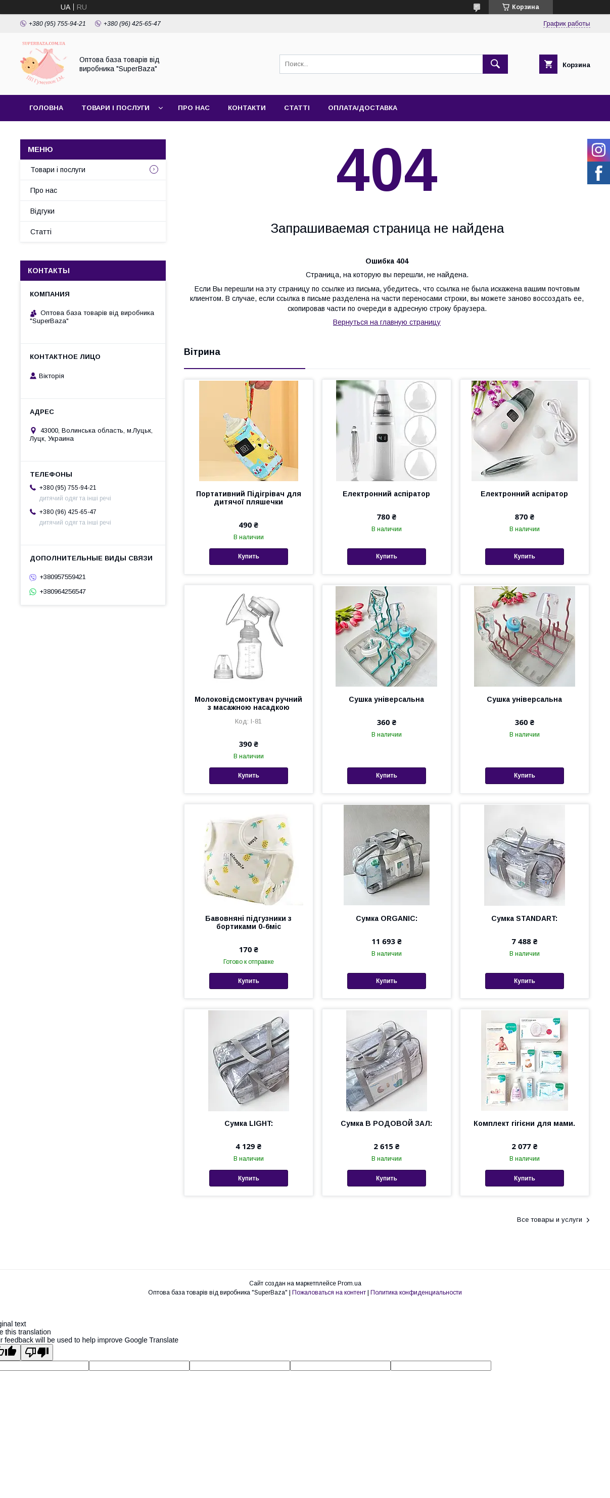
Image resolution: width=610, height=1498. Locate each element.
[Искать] (495, 64)
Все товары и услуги (549, 1219)
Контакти (247, 108)
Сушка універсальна (386, 699)
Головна (46, 108)
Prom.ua (349, 1283)
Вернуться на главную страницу (387, 322)
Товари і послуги (115, 108)
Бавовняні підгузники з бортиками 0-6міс (248, 922)
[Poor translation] (37, 1352)
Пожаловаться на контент (329, 1292)
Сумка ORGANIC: (386, 918)
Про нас (194, 108)
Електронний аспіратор (386, 494)
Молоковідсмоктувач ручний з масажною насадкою (248, 703)
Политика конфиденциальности (416, 1292)
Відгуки (42, 211)
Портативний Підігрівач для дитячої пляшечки (248, 498)
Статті (297, 108)
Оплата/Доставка (362, 108)
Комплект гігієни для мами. (524, 1123)
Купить (248, 556)
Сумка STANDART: (524, 918)
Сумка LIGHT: (248, 1123)
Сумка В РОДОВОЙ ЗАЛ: (386, 1123)
